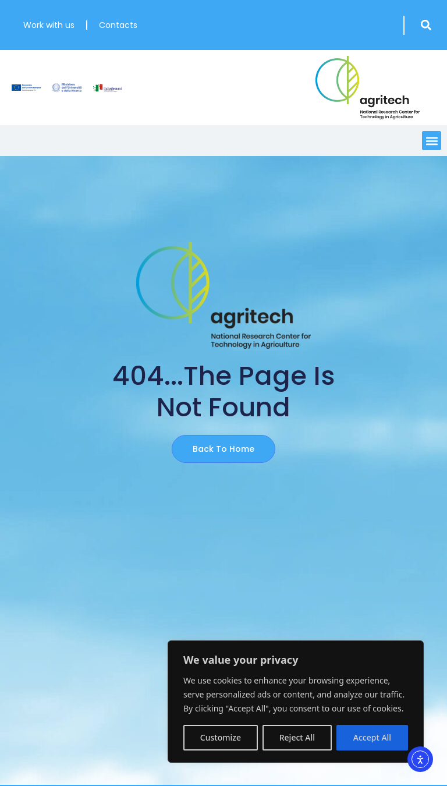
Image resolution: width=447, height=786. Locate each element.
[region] (296, 701)
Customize (220, 737)
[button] (425, 25)
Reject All (297, 737)
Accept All (372, 737)
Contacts (118, 25)
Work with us (48, 25)
